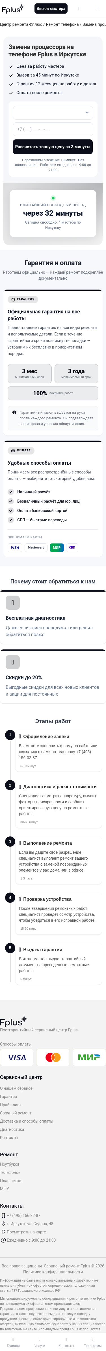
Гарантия (8, 1096)
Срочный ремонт (16, 1113)
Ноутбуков (10, 1164)
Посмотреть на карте (26, 1232)
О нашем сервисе (16, 1088)
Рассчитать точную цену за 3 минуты (53, 146)
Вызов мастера (51, 8)
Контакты (9, 1137)
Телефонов (10, 1172)
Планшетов (10, 1180)
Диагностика (12, 1129)
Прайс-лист (10, 1105)
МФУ (4, 1189)
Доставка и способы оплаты (26, 1121)
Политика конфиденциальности (53, 1272)
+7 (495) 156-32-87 (23, 1215)
